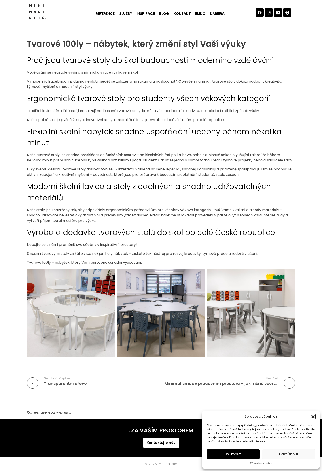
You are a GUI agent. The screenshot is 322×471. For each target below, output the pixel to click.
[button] (313, 416)
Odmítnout (289, 454)
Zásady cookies (261, 463)
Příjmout (233, 454)
